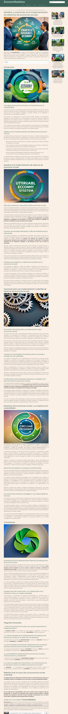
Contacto (35, 5)
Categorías (28, 5)
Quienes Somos (42, 5)
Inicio (23, 5)
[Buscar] (64, 2)
